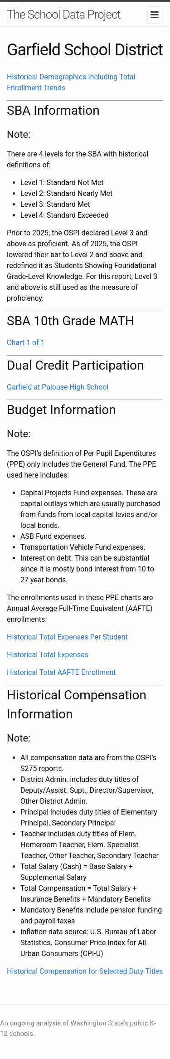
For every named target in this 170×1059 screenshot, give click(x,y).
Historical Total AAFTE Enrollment (61, 672)
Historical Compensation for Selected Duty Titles (85, 971)
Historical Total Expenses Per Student (67, 637)
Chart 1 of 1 (26, 342)
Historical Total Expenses (47, 654)
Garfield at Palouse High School (57, 387)
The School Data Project (64, 14)
